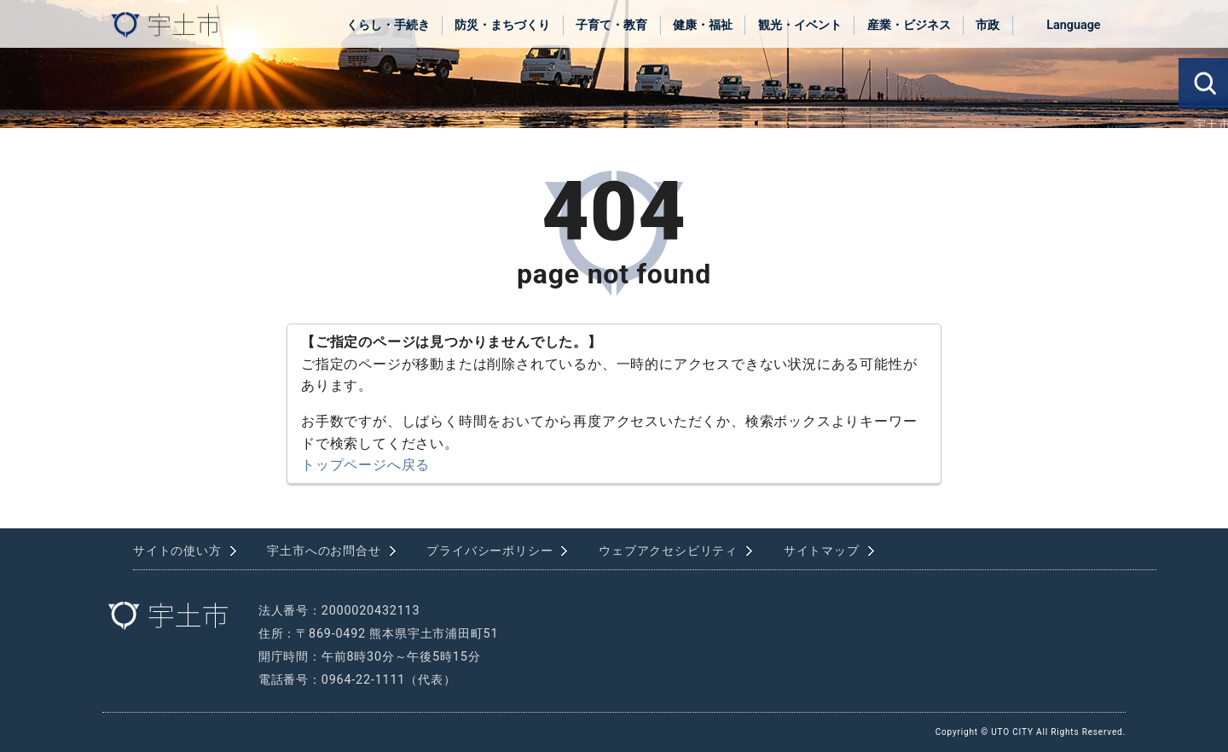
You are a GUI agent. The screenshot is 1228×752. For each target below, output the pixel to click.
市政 (987, 25)
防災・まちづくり (502, 25)
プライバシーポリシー (489, 551)
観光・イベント (800, 25)
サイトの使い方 (177, 551)
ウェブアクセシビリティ (668, 551)
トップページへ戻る (365, 465)
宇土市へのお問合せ (323, 551)
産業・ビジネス (909, 25)
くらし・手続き (388, 25)
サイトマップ (822, 551)
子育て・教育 (611, 25)
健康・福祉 (703, 25)
